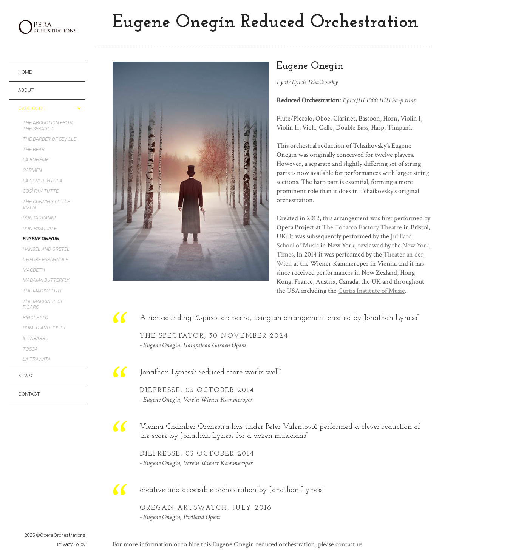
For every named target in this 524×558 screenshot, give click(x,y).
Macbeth (34, 270)
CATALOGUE (31, 108)
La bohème (36, 159)
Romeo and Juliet (44, 328)
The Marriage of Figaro (43, 304)
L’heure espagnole (45, 259)
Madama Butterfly (46, 280)
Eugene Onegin (41, 238)
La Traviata (37, 359)
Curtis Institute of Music (371, 290)
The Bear (34, 149)
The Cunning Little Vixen (46, 204)
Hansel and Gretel (46, 249)
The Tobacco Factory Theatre (362, 227)
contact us (348, 544)
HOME (25, 72)
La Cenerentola (42, 181)
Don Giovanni (39, 218)
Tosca (30, 349)
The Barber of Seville (49, 139)
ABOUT (26, 90)
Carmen (32, 170)
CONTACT (29, 394)
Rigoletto (35, 317)
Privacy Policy (71, 544)
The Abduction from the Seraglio (48, 125)
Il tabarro (36, 338)
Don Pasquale (40, 228)
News (25, 376)
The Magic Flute (43, 291)
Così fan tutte (41, 191)
